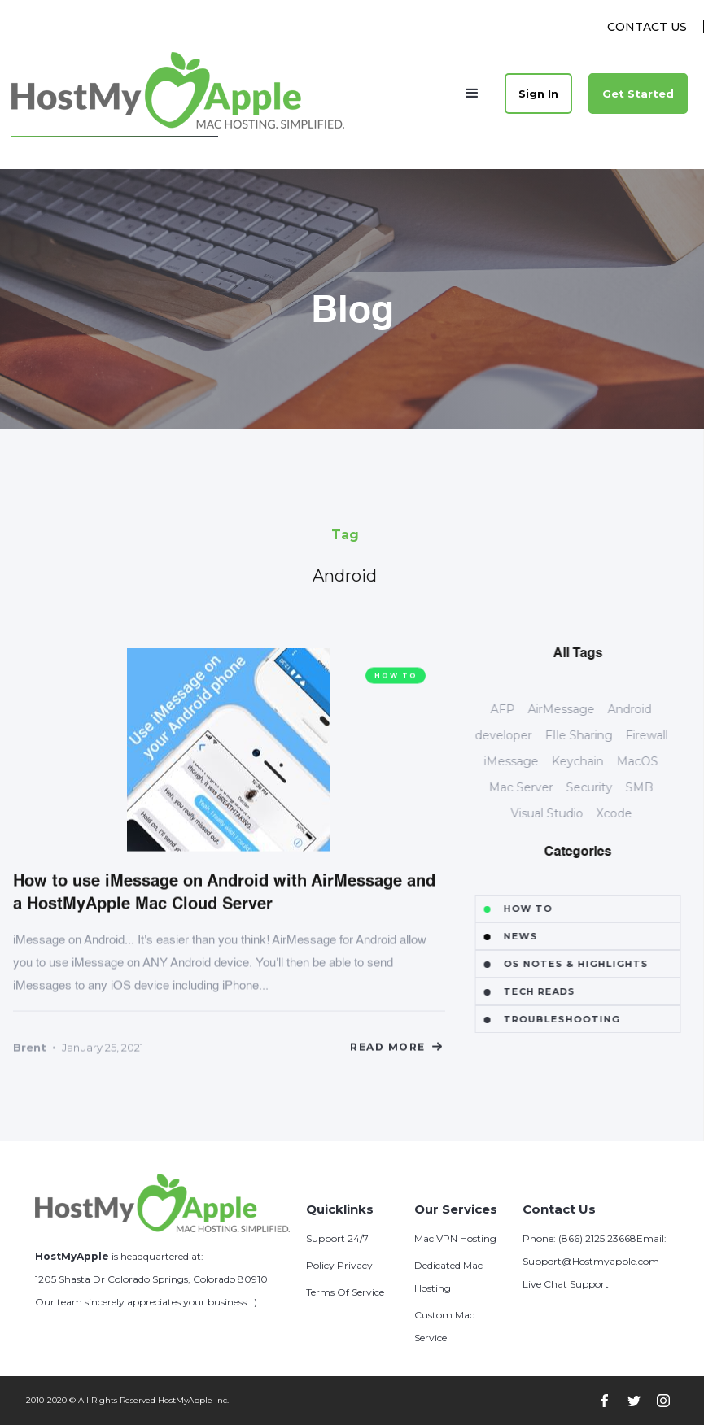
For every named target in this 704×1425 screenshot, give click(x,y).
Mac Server (538, 787)
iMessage (528, 761)
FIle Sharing (595, 735)
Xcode (631, 813)
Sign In (538, 93)
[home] (178, 93)
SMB (657, 787)
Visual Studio (563, 813)
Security (607, 787)
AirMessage (578, 709)
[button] (472, 93)
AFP (520, 709)
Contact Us (647, 26)
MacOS (655, 761)
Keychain (595, 761)
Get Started (638, 93)
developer (520, 735)
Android (647, 709)
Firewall (663, 735)
